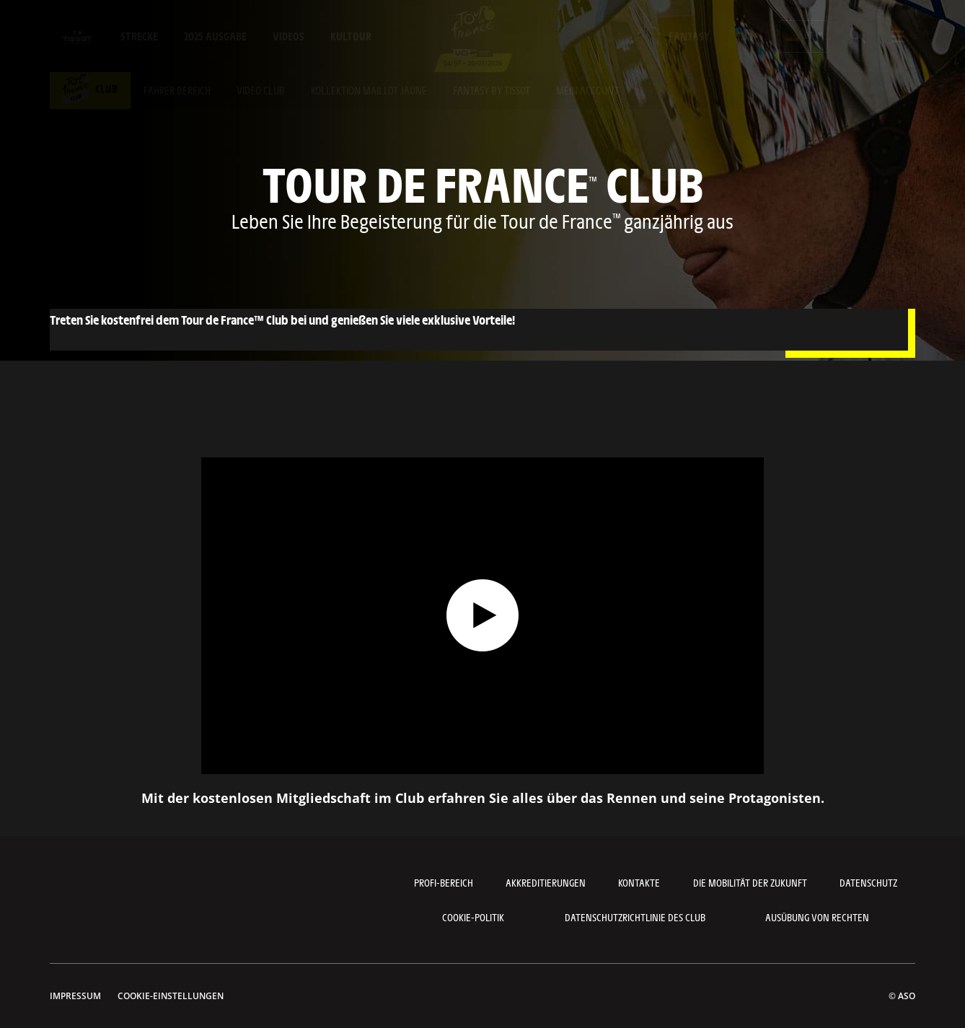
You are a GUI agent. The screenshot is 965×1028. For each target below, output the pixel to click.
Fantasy (689, 36)
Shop (747, 36)
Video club (261, 90)
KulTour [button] (350, 36)
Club (90, 88)
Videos (288, 36)
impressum (75, 996)
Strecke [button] (139, 36)
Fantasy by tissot (491, 90)
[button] (804, 36)
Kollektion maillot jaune (369, 90)
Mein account (587, 90)
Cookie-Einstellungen (171, 996)
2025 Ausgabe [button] (215, 36)
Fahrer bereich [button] (177, 90)
